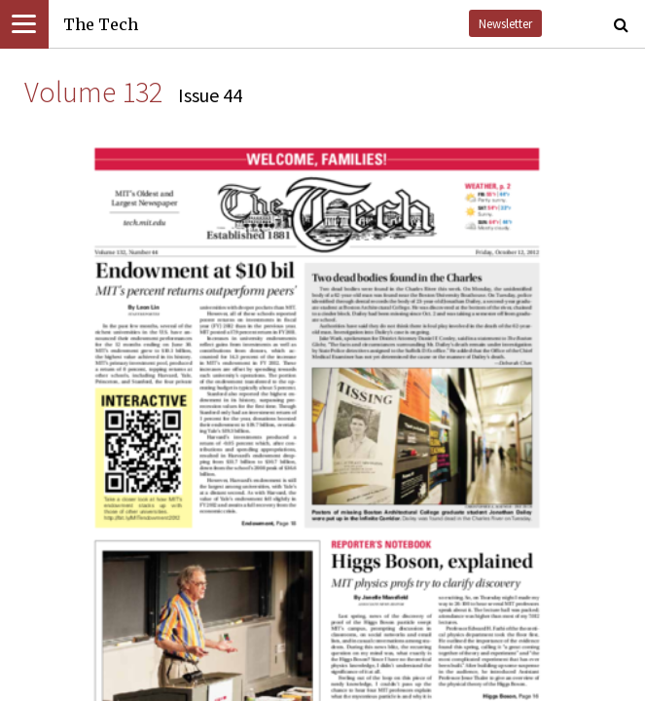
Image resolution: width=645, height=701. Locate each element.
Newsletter (505, 23)
